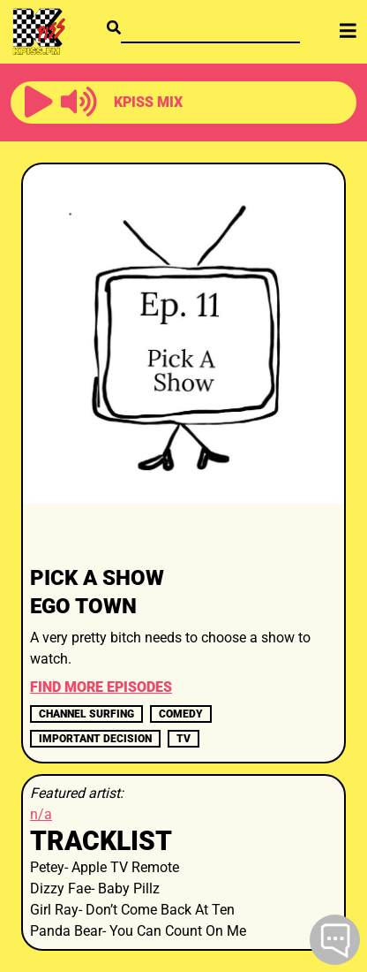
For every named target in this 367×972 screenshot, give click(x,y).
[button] (39, 102)
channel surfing (86, 714)
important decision (95, 739)
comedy (181, 714)
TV (183, 739)
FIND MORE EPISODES (101, 687)
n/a (41, 814)
